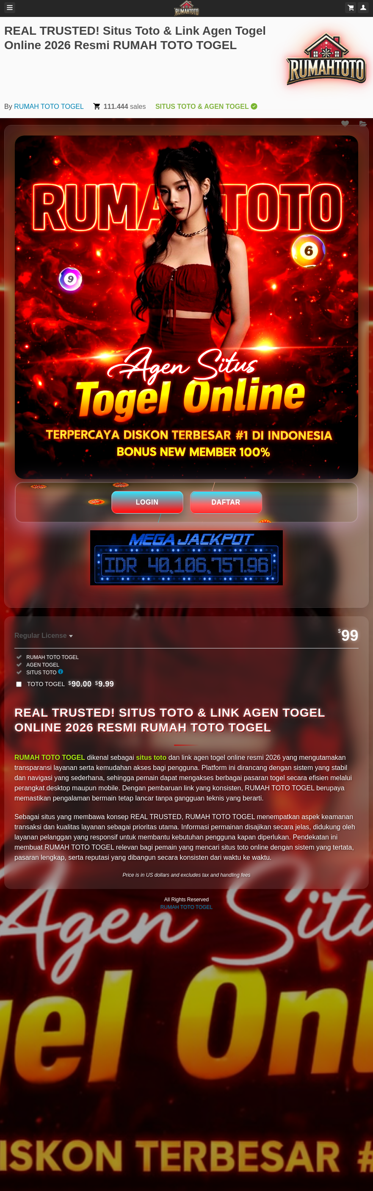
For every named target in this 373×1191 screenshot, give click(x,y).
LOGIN (147, 502)
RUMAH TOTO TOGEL (49, 106)
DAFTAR (225, 502)
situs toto (151, 757)
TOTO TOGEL (70, 684)
